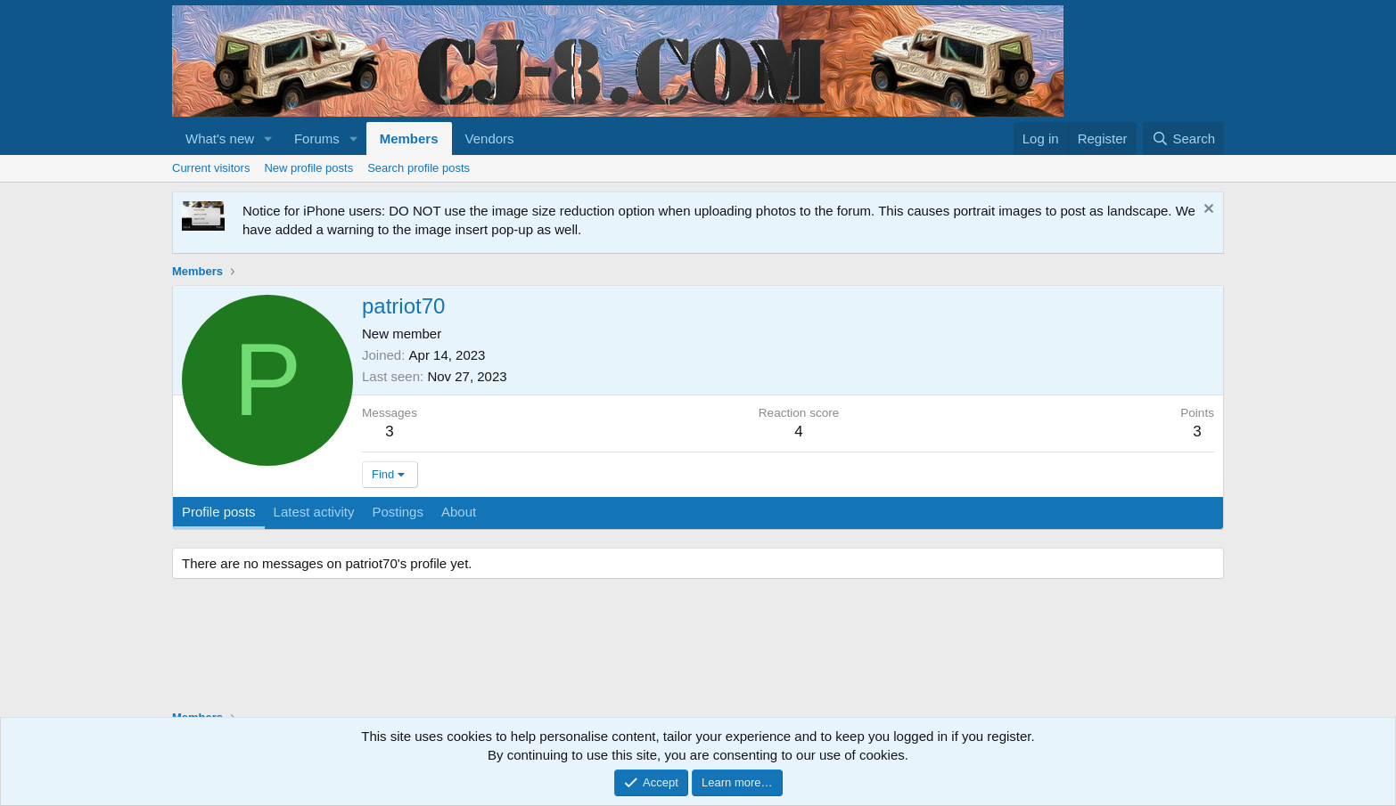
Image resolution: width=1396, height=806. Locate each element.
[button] (268, 138)
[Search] (1183, 138)
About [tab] (458, 511)
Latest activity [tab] (314, 511)
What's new (219, 138)
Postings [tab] (397, 511)
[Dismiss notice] (1206, 210)
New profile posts (308, 168)
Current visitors (211, 168)
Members (409, 138)
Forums (317, 138)
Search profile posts (418, 168)
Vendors (489, 138)
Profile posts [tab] (219, 511)
